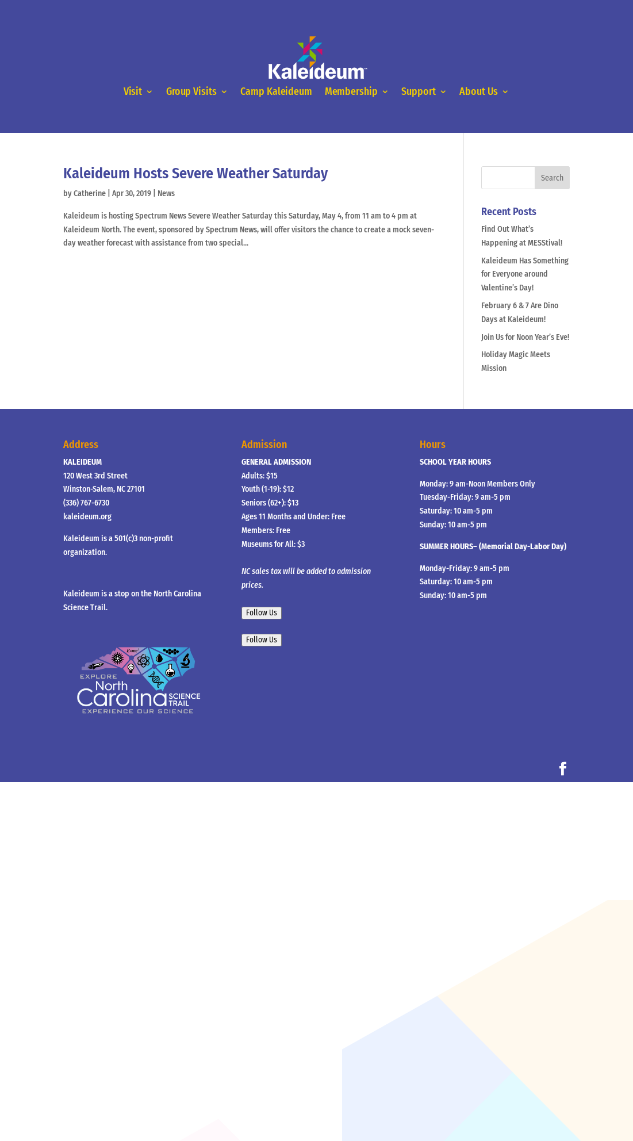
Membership (351, 92)
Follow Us (261, 613)
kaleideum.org (87, 517)
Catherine (90, 193)
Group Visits (191, 92)
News (166, 193)
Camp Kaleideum (276, 92)
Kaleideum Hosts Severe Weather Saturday (195, 173)
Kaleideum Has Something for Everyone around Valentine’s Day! (525, 274)
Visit (133, 92)
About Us (478, 92)
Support (418, 92)
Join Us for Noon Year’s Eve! (525, 337)
